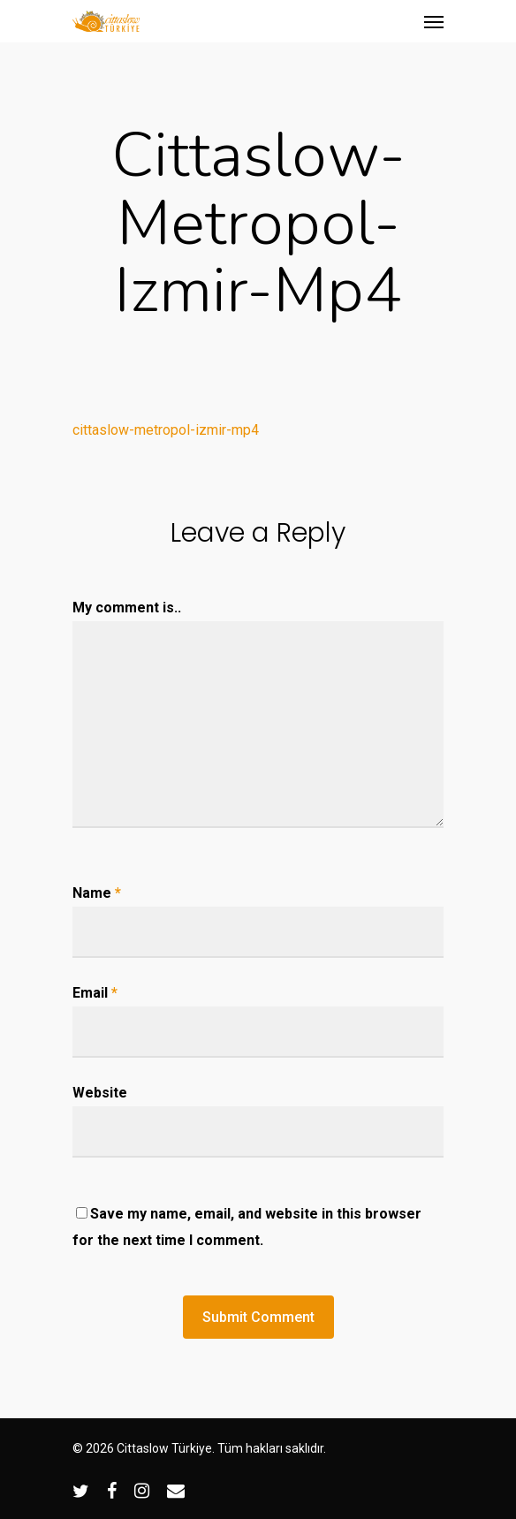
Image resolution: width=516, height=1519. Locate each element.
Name (96, 893)
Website (99, 1092)
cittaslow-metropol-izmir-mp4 (165, 430)
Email (95, 992)
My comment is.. (126, 607)
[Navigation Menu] (434, 21)
